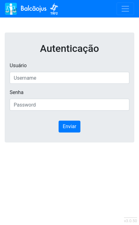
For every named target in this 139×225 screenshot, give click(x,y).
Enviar (69, 126)
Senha (16, 92)
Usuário (18, 65)
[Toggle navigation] (125, 8)
